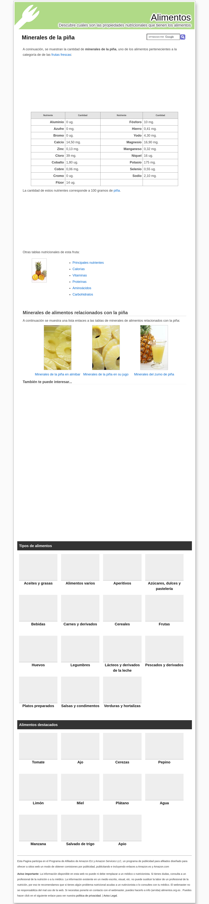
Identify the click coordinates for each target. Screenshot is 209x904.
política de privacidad (88, 895)
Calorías (79, 269)
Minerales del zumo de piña (154, 374)
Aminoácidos (82, 288)
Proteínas (80, 282)
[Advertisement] (104, 84)
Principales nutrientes (88, 262)
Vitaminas (80, 275)
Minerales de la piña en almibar (57, 374)
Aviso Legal (110, 895)
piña (117, 190)
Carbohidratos (83, 294)
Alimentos (171, 17)
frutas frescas (61, 54)
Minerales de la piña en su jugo (105, 374)
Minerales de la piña (48, 37)
